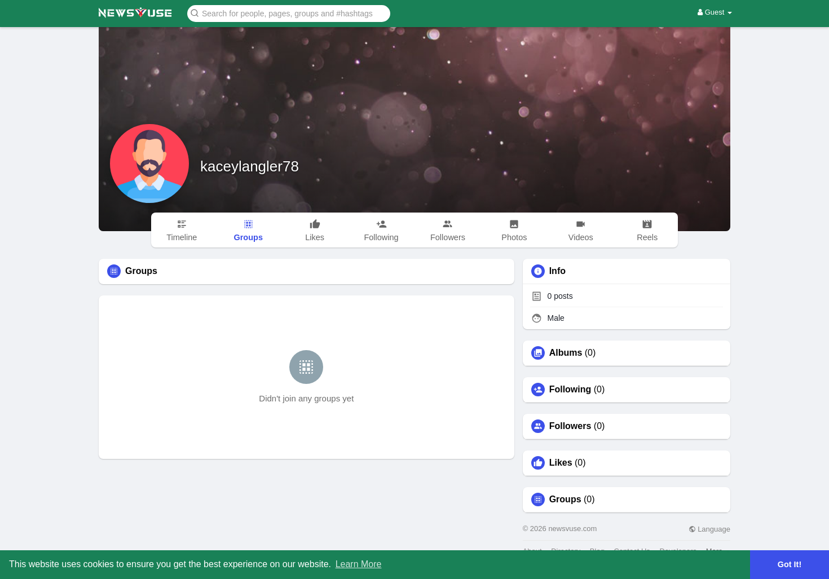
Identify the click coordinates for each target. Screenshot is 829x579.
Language (709, 529)
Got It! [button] (789, 564)
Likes (560, 462)
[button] (288, 12)
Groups (565, 499)
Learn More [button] (359, 564)
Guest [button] (715, 12)
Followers (570, 426)
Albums (566, 352)
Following (570, 389)
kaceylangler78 (249, 166)
